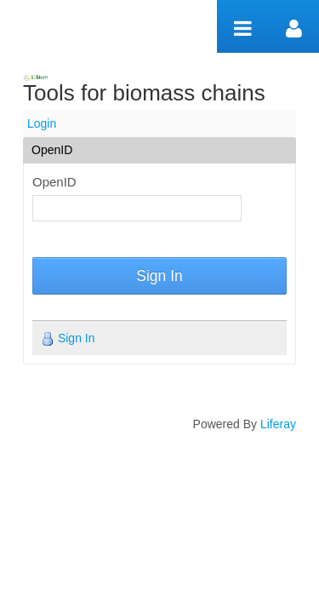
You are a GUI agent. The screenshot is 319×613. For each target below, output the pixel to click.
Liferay (278, 424)
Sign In (159, 275)
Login (41, 123)
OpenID (54, 182)
